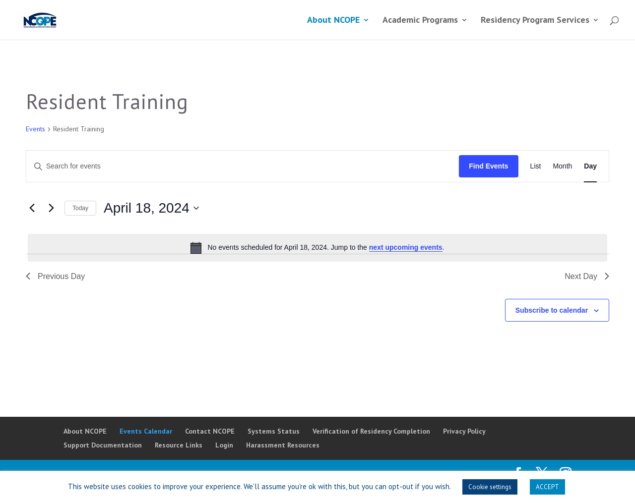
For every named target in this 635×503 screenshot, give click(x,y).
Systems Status (274, 431)
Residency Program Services (535, 20)
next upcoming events (406, 247)
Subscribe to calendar (551, 310)
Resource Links (178, 445)
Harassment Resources (282, 445)
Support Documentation (103, 445)
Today (80, 208)
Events (35, 128)
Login (224, 445)
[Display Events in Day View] (590, 166)
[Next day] (51, 208)
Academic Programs (420, 20)
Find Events (488, 166)
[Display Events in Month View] (562, 166)
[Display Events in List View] (535, 166)
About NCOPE (333, 20)
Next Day (587, 276)
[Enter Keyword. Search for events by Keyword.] (242, 166)
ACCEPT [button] (547, 487)
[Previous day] (32, 208)
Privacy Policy (464, 431)
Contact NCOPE (210, 431)
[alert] (317, 248)
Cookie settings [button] (489, 487)
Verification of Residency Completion (371, 431)
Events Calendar (146, 431)
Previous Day (55, 276)
